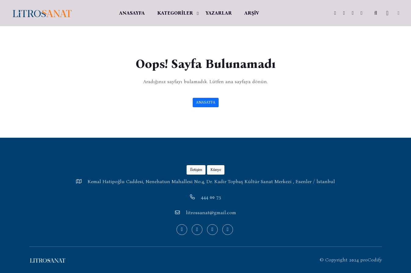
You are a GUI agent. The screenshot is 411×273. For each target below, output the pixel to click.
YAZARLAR (219, 13)
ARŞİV (251, 13)
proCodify (371, 260)
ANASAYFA (132, 13)
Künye (215, 169)
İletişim (196, 169)
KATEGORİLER (175, 13)
